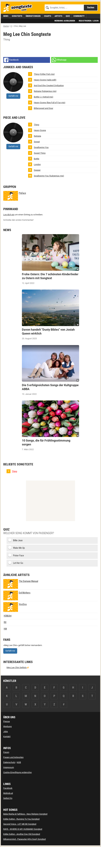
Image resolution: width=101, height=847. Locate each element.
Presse (6, 721)
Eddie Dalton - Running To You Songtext (21, 819)
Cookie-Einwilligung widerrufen (17, 772)
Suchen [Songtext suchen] (90, 7)
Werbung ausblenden (64, 20)
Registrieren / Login (89, 20)
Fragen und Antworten (13, 757)
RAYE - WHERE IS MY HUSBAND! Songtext (22, 829)
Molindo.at (8, 793)
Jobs (5, 731)
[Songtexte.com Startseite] (18, 8)
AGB (19, 762)
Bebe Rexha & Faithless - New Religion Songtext (25, 814)
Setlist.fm (7, 798)
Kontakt (6, 736)
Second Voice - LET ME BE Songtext (19, 824)
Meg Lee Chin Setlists (17, 667)
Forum (6, 752)
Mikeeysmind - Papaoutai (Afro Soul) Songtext (24, 839)
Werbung (7, 726)
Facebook (7, 788)
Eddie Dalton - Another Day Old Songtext (21, 834)
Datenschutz (9, 762)
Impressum (8, 767)
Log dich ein (8, 214)
